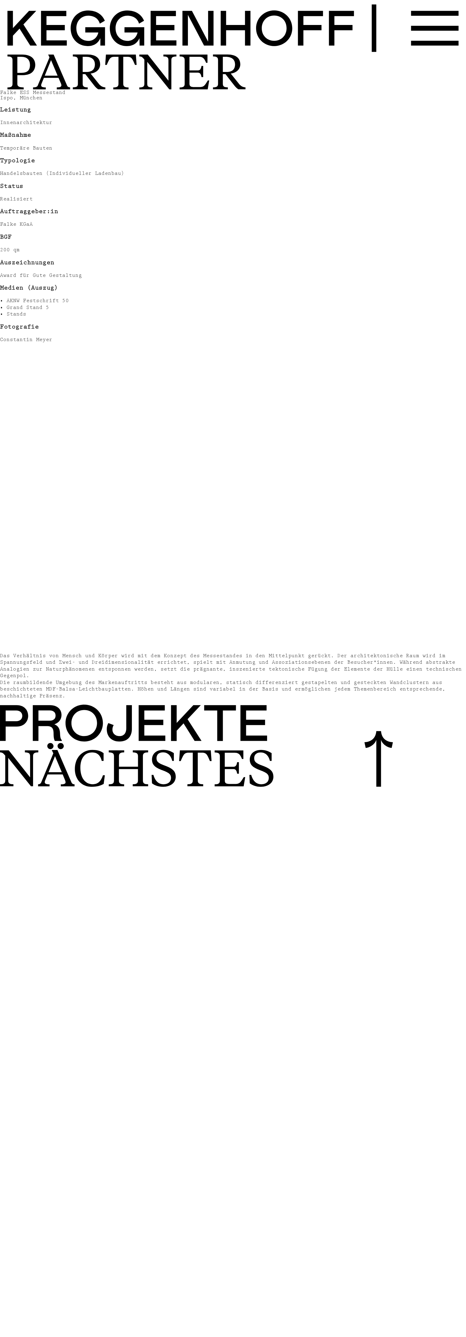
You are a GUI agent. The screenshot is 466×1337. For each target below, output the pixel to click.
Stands (16, 314)
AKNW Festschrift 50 (38, 301)
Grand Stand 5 (28, 307)
